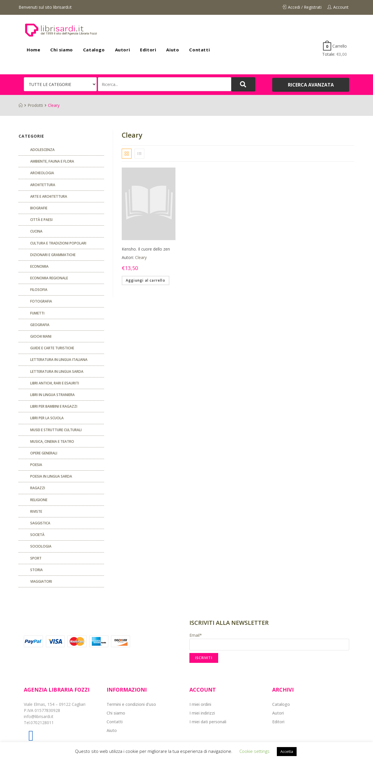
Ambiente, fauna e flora (52, 161)
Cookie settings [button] (254, 751)
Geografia (39, 324)
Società (37, 534)
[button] (310, 85)
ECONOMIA (39, 266)
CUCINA (36, 231)
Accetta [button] (286, 751)
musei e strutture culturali (56, 429)
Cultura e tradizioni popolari (58, 243)
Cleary (141, 257)
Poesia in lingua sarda (51, 476)
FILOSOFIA (38, 289)
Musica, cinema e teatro (52, 441)
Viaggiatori (41, 581)
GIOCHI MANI (40, 336)
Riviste (36, 511)
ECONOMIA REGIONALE (49, 278)
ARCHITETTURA (42, 184)
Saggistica (40, 523)
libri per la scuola (47, 417)
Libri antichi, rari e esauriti (54, 383)
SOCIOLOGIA (40, 546)
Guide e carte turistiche (52, 348)
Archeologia (42, 172)
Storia (36, 569)
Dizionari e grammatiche (53, 254)
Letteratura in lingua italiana (58, 359)
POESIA (36, 464)
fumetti (37, 313)
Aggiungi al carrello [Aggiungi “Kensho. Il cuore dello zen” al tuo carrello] (145, 280)
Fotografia (41, 301)
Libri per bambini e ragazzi (53, 406)
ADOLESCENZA (42, 149)
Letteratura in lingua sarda (56, 371)
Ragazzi (37, 487)
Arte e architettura (48, 196)
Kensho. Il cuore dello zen (146, 249)
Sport (36, 558)
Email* (269, 641)
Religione (38, 499)
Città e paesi (41, 219)
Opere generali (43, 453)
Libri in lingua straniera (52, 394)
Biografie (38, 208)
